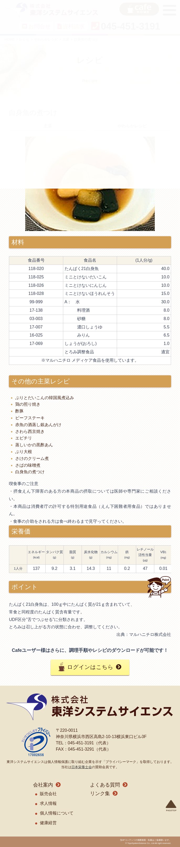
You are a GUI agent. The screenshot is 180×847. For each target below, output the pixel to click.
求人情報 (48, 803)
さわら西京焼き (30, 431)
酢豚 (19, 411)
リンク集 (100, 793)
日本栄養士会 (81, 767)
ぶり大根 (23, 451)
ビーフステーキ (30, 418)
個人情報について (56, 813)
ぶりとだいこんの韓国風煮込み (44, 397)
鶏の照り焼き (27, 404)
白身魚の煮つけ (30, 472)
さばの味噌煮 (27, 465)
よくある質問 (105, 785)
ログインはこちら (90, 667)
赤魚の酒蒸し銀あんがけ (38, 424)
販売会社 (48, 793)
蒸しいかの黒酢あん (34, 445)
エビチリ (23, 438)
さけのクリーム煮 (32, 458)
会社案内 (43, 785)
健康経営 (48, 823)
